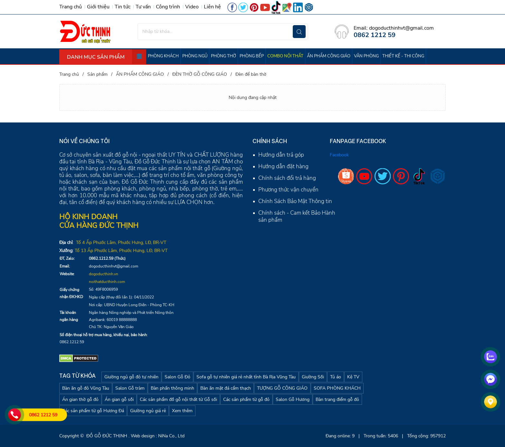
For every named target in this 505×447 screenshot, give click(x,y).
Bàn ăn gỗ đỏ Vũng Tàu (85, 388)
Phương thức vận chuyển (288, 189)
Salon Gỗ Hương (293, 399)
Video (192, 6)
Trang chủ (70, 6)
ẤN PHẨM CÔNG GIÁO (328, 56)
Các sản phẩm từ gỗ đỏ (246, 399)
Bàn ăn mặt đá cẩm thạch (225, 388)
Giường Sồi (313, 377)
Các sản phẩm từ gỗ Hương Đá (93, 411)
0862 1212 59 (43, 415)
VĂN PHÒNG (366, 56)
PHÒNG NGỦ (194, 56)
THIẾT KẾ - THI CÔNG (403, 56)
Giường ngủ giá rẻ (148, 411)
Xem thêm (182, 411)
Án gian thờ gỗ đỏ (80, 399)
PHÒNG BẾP (252, 56)
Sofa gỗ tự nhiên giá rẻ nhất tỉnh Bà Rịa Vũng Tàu (246, 377)
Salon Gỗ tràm (130, 388)
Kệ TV (353, 377)
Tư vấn (143, 6)
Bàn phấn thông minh (172, 388)
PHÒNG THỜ (223, 56)
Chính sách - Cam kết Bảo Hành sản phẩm (296, 216)
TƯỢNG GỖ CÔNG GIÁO (282, 388)
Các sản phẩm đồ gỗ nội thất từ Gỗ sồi (178, 399)
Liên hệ (212, 6)
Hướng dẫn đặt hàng (283, 166)
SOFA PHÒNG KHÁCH (337, 388)
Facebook (339, 155)
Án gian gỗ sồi (119, 399)
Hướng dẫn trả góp (281, 155)
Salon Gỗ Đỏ (177, 377)
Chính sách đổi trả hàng (287, 178)
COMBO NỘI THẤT (285, 56)
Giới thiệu (98, 6)
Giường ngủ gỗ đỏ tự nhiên (131, 377)
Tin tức (122, 6)
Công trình (168, 6)
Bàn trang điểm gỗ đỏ (337, 399)
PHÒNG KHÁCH (163, 56)
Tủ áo (335, 377)
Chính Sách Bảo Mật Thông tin (295, 201)
